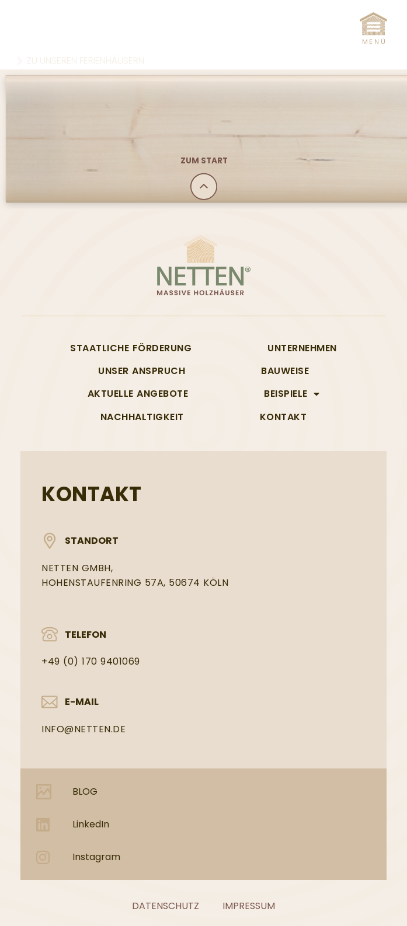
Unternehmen (302, 348)
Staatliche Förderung (131, 348)
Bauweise (285, 371)
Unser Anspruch (141, 371)
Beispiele (291, 393)
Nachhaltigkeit (142, 417)
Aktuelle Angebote (138, 393)
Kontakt (283, 417)
